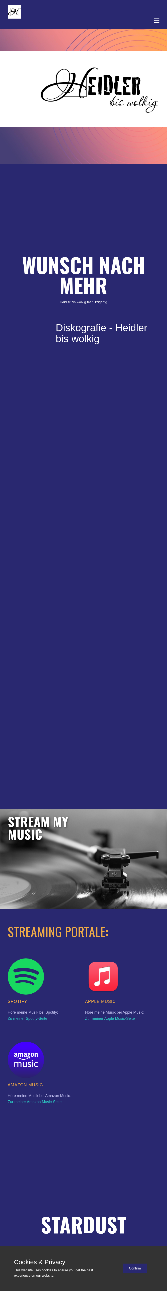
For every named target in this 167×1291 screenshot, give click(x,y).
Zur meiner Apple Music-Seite (110, 1018)
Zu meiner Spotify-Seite (27, 1018)
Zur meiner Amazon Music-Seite (35, 1102)
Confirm (135, 1268)
